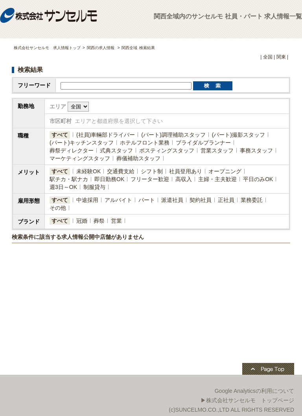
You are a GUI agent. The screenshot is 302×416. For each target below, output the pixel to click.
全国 (268, 57)
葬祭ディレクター (72, 150)
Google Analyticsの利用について (254, 391)
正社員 (226, 200)
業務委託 (252, 200)
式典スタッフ (116, 150)
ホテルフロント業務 (144, 142)
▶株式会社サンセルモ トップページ (247, 400)
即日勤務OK (109, 179)
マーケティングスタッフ (80, 158)
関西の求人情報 (101, 48)
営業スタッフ (217, 150)
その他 (58, 208)
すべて (60, 135)
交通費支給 (120, 171)
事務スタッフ (256, 150)
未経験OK (88, 171)
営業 (116, 221)
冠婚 (81, 221)
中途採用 (87, 200)
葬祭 (99, 221)
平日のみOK (258, 179)
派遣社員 (172, 200)
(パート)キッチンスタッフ (82, 142)
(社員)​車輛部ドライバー (105, 135)
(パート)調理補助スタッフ (173, 135)
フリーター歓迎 (150, 179)
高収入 (183, 179)
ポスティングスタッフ (166, 150)
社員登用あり (185, 171)
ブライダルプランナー (203, 142)
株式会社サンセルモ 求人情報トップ (47, 48)
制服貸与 (94, 187)
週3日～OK (63, 187)
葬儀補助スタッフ (138, 158)
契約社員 (201, 200)
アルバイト (118, 200)
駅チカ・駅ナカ (69, 179)
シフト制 (152, 171)
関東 (281, 57)
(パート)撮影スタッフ (238, 135)
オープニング (224, 171)
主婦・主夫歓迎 (217, 179)
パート (146, 200)
